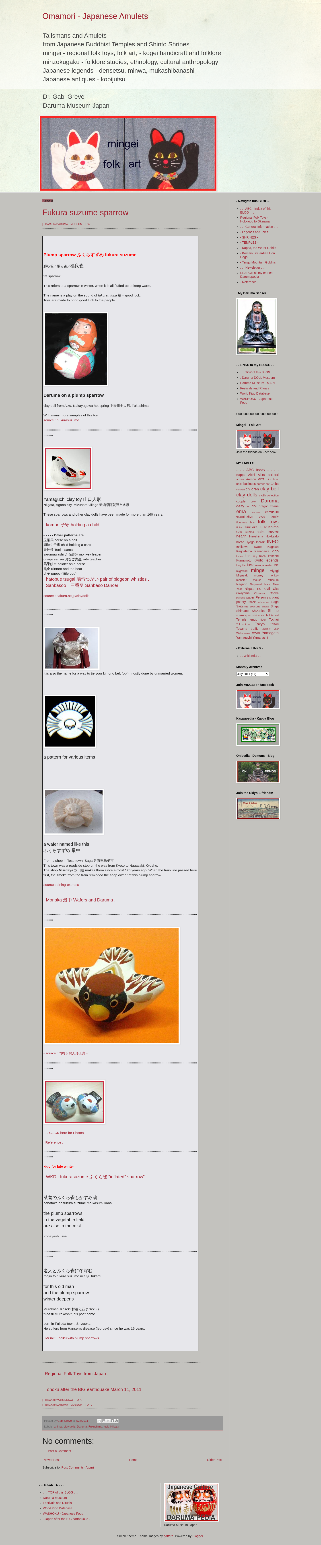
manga (259, 565)
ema (241, 511)
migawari (241, 571)
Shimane (242, 611)
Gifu (239, 532)
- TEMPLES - (249, 242)
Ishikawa (242, 547)
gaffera (168, 1536)
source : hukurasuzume (61, 420)
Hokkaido (272, 536)
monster (241, 580)
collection (273, 495)
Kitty (255, 556)
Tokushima (243, 624)
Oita (276, 588)
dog (248, 506)
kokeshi (273, 556)
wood (256, 633)
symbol (265, 615)
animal (58, 1426)
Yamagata (270, 633)
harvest (273, 532)
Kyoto (258, 560)
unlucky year (270, 628)
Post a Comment (59, 1451)
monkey (274, 575)
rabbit (252, 602)
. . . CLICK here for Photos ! (64, 1133)
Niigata (114, 1426)
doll (254, 506)
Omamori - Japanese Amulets (95, 16)
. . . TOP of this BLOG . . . (258, 372)
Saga (275, 602)
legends (272, 560)
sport (248, 615)
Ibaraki (260, 542)
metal (268, 565)
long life (241, 565)
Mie (276, 565)
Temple (241, 619)
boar (276, 479)
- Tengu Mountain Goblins (258, 262)
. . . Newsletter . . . (252, 267)
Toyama (241, 628)
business (249, 484)
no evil (263, 588)
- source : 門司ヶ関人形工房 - (65, 1053)
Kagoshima (244, 551)
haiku (261, 532)
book (239, 484)
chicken (240, 489)
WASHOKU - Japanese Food (63, 1513)
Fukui (239, 527)
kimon (239, 556)
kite (248, 556)
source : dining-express (61, 885)
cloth (262, 495)
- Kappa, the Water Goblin (258, 248)
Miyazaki (242, 575)
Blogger (197, 1536)
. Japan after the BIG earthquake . (66, 1519)
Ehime (274, 506)
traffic (254, 628)
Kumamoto (243, 560)
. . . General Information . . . (259, 226)
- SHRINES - (249, 237)
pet (269, 597)
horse (240, 542)
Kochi (262, 556)
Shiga (275, 606)
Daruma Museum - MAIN (257, 383)
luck (106, 1426)
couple (240, 501)
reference (263, 602)
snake (240, 615)
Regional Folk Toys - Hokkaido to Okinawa (255, 219)
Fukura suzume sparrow (85, 212)
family (274, 516)
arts (261, 479)
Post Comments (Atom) (78, 1467)
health (241, 536)
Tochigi (274, 619)
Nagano (241, 584)
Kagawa (273, 547)
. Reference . (53, 1142)
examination (244, 516)
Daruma (82, 1426)
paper (250, 597)
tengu (253, 619)
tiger (263, 619)
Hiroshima (256, 536)
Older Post (214, 1460)
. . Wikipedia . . (250, 656)
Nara (267, 584)
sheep (265, 606)
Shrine (273, 611)
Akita (261, 475)
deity (240, 506)
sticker (256, 615)
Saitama (242, 606)
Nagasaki (256, 584)
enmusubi (272, 512)
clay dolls (69, 1426)
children (252, 489)
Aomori (251, 479)
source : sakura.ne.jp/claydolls (66, 596)
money (258, 575)
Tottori (274, 624)
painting (240, 597)
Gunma (249, 532)
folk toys (268, 522)
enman (256, 512)
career (261, 484)
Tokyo (260, 624)
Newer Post (51, 1460)
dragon (264, 506)
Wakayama (243, 633)
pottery (241, 602)
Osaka (274, 593)
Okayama (243, 593)
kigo (275, 551)
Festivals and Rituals (254, 388)
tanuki (275, 615)
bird (269, 479)
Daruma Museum (55, 1498)
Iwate (257, 547)
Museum (273, 580)
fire (252, 522)
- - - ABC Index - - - (256, 470)
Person (260, 597)
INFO (273, 541)
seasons (255, 606)
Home (133, 1460)
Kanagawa (262, 551)
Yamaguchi (244, 637)
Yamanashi (260, 637)
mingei (258, 570)
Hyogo (249, 542)
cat (268, 484)
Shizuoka (258, 611)
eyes (262, 516)
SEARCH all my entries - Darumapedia (257, 274)
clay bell (269, 489)
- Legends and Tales (254, 232)
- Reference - (249, 282)
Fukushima (95, 1426)
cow (253, 501)
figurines (241, 522)
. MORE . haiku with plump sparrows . (72, 1338)
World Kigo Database (255, 393)
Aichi (251, 475)
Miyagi (274, 571)
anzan (240, 479)
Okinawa (259, 593)
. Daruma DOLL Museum (257, 377)
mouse (257, 580)
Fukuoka (251, 527)
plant (275, 597)
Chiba (274, 484)
